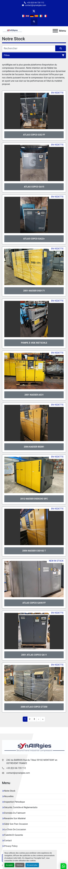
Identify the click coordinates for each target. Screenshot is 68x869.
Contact (8, 840)
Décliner (20, 865)
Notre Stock (9, 791)
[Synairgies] (34, 747)
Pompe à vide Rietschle (34, 343)
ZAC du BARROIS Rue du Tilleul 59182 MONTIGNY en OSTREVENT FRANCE (31, 761)
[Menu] (55, 30)
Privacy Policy (11, 846)
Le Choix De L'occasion (15, 829)
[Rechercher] (28, 48)
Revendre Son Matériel (15, 818)
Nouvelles (9, 796)
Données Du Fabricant (14, 813)
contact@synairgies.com (35, 5)
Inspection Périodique (14, 802)
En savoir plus (32, 865)
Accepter (9, 865)
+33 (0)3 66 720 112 (35, 2)
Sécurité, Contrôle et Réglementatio (20, 807)
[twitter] (34, 11)
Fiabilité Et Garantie (13, 835)
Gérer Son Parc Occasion (16, 824)
